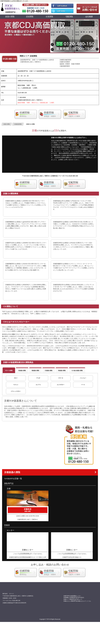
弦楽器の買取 (22, 370)
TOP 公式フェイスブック (62, 5)
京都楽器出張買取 (50, 114)
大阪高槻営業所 (65, 66)
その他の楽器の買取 (77, 370)
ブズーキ (60, 378)
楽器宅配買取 (74, 114)
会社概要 (89, 17)
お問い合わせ (87, 8)
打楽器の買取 (48, 370)
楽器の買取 (10, 17)
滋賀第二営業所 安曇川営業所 (70, 64)
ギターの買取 (9, 370)
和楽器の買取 (62, 370)
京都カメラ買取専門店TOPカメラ (72, 599)
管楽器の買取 (35, 370)
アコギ (38, 378)
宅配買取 (69, 17)
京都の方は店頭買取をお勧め (26, 114)
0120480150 (35, 8)
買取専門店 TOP (8, 589)
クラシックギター (16, 391)
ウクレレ (15, 384)
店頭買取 (29, 17)
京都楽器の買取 (12, 472)
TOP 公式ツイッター (62, 11)
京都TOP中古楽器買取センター (72, 596)
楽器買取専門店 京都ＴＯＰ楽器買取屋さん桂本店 (37, 60)
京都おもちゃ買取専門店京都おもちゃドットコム (77, 601)
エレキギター (60, 384)
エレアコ (38, 384)
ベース (83, 384)
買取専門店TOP (10, 8)
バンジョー (83, 378)
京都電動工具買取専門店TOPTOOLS (73, 597)
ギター (16, 378)
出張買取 (49, 17)
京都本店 (27, 510)
